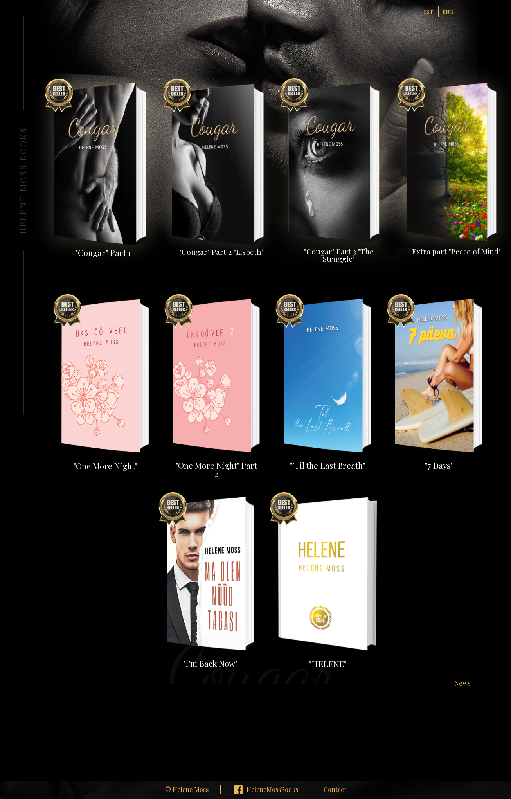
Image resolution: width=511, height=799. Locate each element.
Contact (335, 789)
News (462, 683)
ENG (448, 11)
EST (428, 11)
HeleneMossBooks (272, 789)
